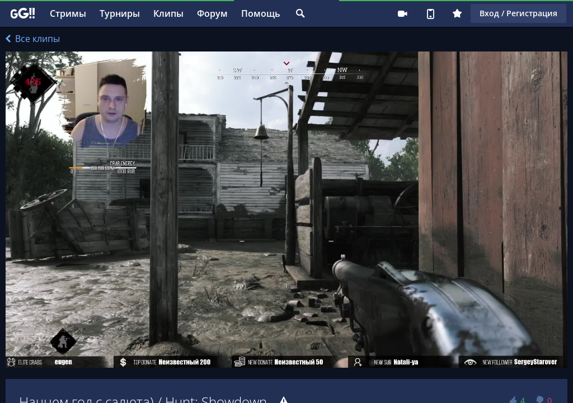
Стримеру (402, 13)
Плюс (457, 13)
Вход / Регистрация (518, 13)
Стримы (68, 13)
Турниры (120, 13)
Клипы (168, 13)
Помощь (260, 13)
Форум (212, 13)
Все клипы (33, 38)
